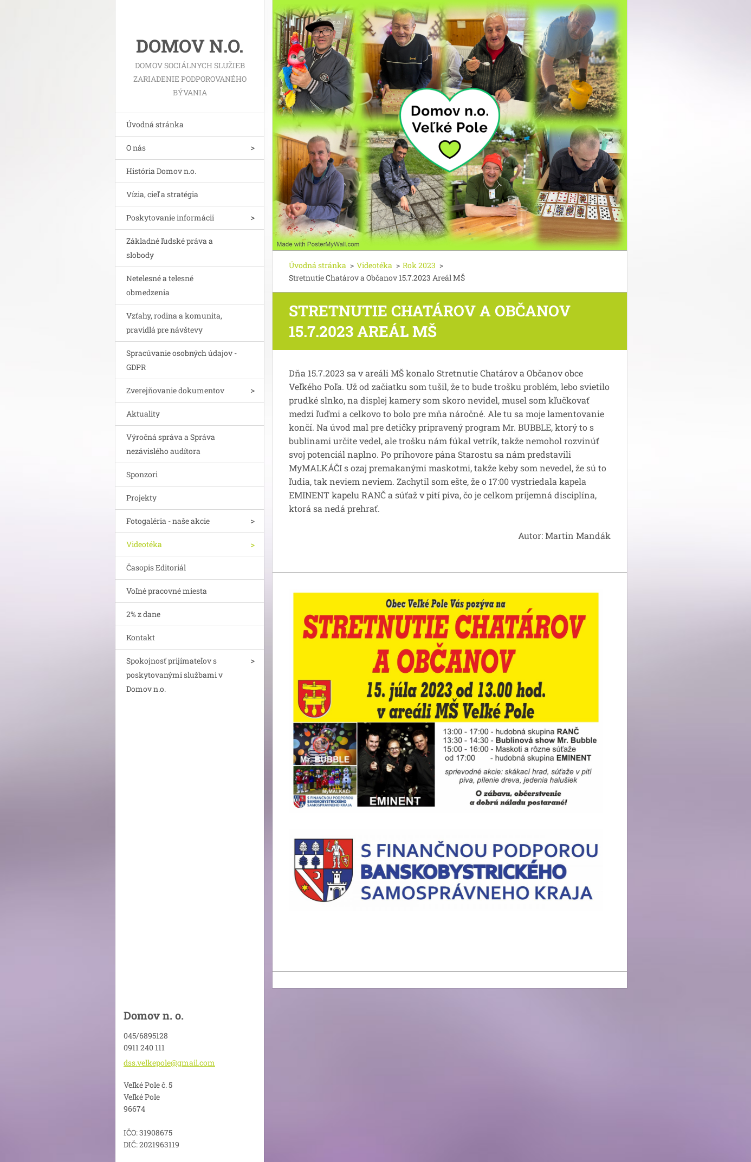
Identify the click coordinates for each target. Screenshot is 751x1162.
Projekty (141, 497)
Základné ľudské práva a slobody (169, 248)
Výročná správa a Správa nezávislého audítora (170, 444)
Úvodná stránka (155, 124)
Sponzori (142, 474)
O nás (136, 147)
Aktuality (143, 413)
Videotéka (144, 544)
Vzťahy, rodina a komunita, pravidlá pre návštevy (174, 322)
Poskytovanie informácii (170, 217)
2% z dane (143, 614)
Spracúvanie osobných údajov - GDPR (181, 360)
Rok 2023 (419, 265)
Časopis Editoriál (156, 567)
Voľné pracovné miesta (166, 591)
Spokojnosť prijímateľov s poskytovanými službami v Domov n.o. (174, 674)
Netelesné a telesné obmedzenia (159, 285)
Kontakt (140, 637)
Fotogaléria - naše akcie (168, 521)
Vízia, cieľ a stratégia (162, 194)
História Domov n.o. (161, 171)
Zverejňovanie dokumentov (175, 390)
